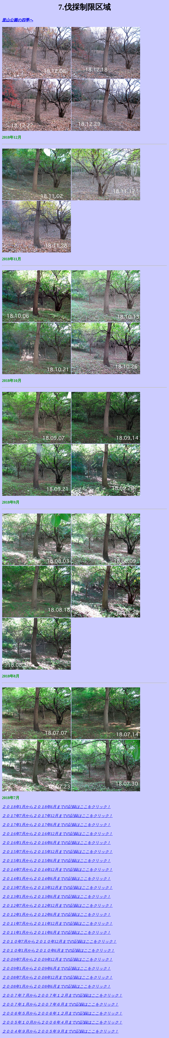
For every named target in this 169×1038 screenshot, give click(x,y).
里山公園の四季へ (17, 20)
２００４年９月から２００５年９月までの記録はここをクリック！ (60, 1031)
